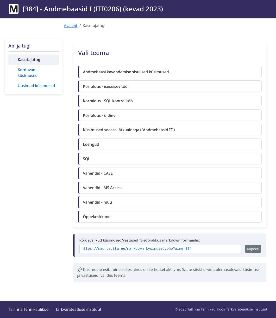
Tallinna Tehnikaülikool (29, 309)
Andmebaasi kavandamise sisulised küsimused (126, 72)
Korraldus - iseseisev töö (105, 86)
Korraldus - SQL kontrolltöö (108, 101)
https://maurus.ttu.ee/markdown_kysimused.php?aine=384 (137, 249)
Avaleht (70, 25)
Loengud (91, 144)
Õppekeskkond (97, 216)
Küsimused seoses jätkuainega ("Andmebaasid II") (129, 129)
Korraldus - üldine (99, 115)
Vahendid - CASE (98, 173)
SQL (86, 158)
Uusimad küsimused (36, 85)
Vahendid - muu (97, 202)
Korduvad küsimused (28, 72)
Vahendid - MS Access (102, 187)
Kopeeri (253, 249)
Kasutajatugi (29, 59)
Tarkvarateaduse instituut (78, 309)
